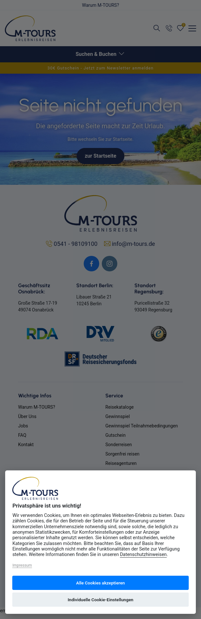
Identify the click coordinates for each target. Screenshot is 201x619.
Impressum (22, 565)
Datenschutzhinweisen (143, 554)
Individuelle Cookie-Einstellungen (100, 599)
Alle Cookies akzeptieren (100, 582)
